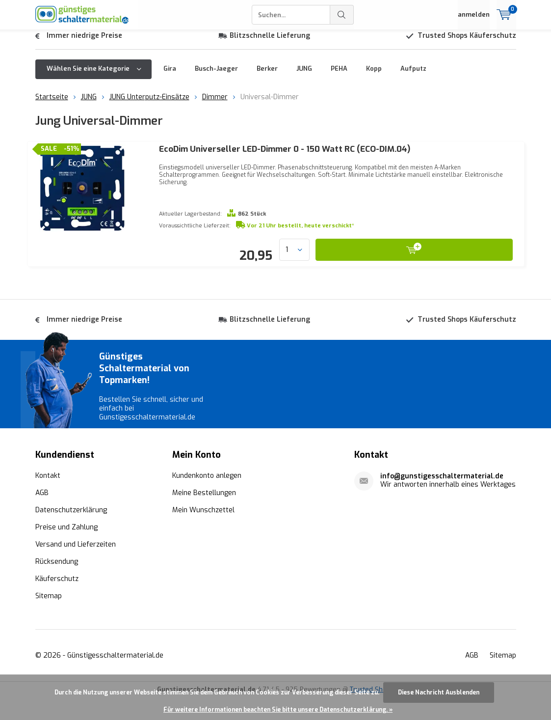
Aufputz (413, 76)
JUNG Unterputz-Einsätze (149, 104)
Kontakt (47, 498)
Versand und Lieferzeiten (75, 567)
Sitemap (48, 618)
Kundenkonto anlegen (206, 498)
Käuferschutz (57, 601)
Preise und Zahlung (66, 549)
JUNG (304, 76)
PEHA (339, 76)
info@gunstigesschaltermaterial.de (441, 499)
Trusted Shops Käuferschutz (467, 43)
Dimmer (215, 104)
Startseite (51, 104)
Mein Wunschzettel (203, 532)
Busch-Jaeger (216, 76)
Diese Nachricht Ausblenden (438, 692)
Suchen (342, 15)
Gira (169, 76)
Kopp (374, 76)
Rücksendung (56, 584)
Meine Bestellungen (204, 515)
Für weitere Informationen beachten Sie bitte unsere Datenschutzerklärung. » (278, 710)
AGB (42, 515)
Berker (267, 76)
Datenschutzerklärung (71, 532)
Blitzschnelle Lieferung (270, 43)
